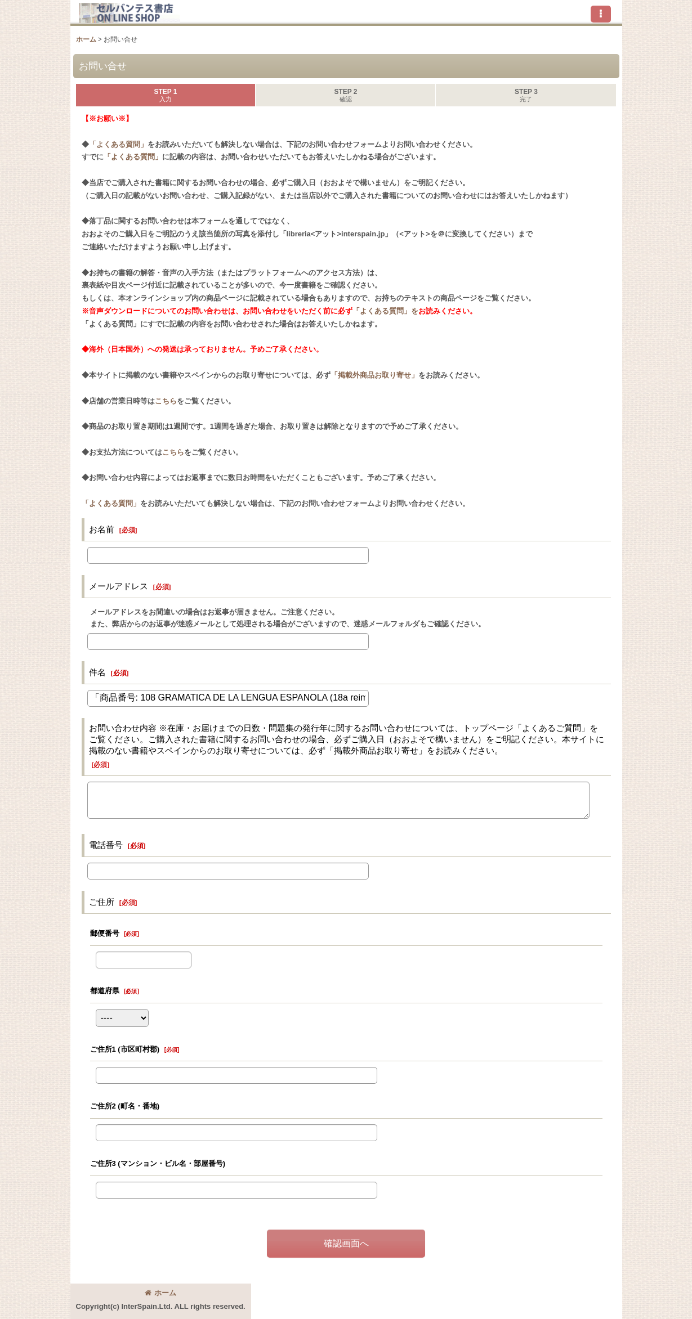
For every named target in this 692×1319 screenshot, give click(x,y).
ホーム (160, 1293)
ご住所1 (125, 1049)
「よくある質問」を (385, 311)
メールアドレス (118, 586)
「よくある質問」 (118, 144)
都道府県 (104, 990)
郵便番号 (104, 933)
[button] (601, 14)
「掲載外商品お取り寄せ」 (374, 375)
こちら (166, 401)
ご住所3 (158, 1163)
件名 (97, 672)
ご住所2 (125, 1106)
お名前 (101, 529)
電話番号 (106, 845)
